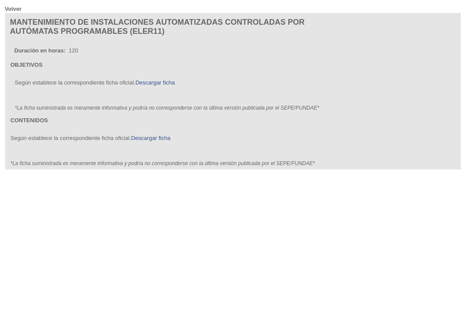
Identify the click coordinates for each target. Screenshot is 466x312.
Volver (13, 9)
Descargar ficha (155, 82)
